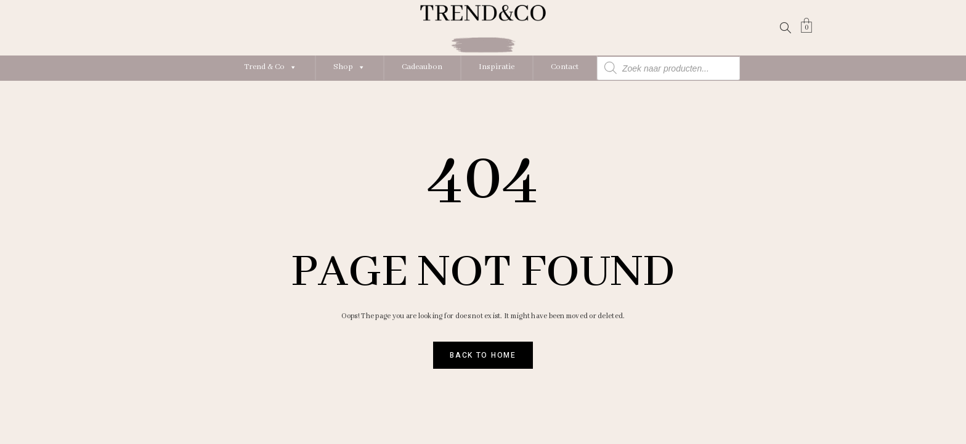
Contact (564, 67)
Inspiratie (496, 67)
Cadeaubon (422, 67)
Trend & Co (270, 67)
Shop (349, 67)
